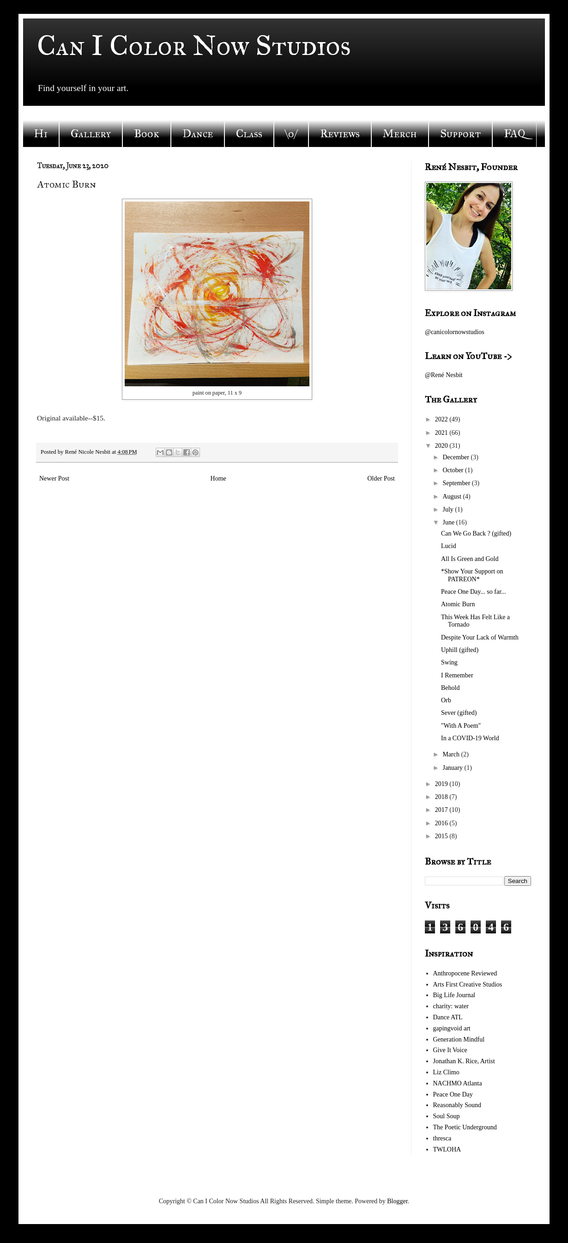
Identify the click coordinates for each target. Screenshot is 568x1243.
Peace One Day (453, 1094)
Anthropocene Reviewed (465, 973)
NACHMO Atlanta (457, 1083)
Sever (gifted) (459, 712)
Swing (449, 662)
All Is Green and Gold (469, 558)
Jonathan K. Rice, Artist (464, 1061)
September (456, 483)
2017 (442, 809)
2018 (442, 796)
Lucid (448, 545)
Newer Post (54, 478)
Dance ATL (448, 1017)
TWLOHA (447, 1149)
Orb (446, 700)
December (456, 457)
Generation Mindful (459, 1039)
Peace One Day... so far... (473, 591)
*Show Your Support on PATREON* (472, 575)
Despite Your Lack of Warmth (480, 637)
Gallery (91, 133)
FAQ (514, 133)
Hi (41, 133)
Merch (400, 133)
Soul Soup (446, 1116)
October (453, 470)
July (448, 509)
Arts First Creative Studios (467, 984)
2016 (442, 823)
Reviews (340, 133)
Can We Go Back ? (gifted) (476, 533)
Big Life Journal (454, 995)
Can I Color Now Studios (194, 45)
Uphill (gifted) (459, 649)
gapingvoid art (452, 1028)
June (449, 522)
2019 (442, 783)
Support (460, 133)
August (452, 496)
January (453, 767)
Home (218, 478)
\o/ (291, 133)
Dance (197, 133)
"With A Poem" (461, 725)
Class (249, 133)
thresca (442, 1138)
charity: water (451, 1006)
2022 (442, 419)
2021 (442, 432)
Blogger (397, 1201)
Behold (450, 687)
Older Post (381, 478)
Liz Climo (446, 1072)
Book (146, 133)
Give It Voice (450, 1050)
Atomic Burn (458, 604)
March (451, 754)
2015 (442, 836)
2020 (442, 445)
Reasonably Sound (457, 1105)
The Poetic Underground (465, 1127)
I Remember (457, 675)
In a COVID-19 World (470, 738)
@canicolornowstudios (454, 332)
